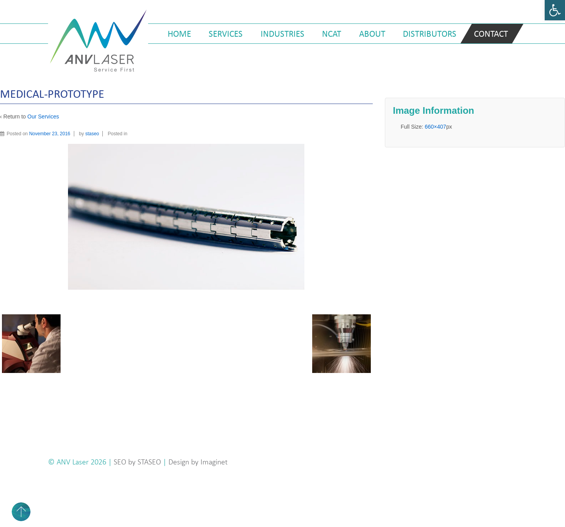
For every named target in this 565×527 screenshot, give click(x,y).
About (372, 33)
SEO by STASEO (137, 461)
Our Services (43, 116)
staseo (92, 133)
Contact (491, 33)
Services (226, 33)
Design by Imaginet (198, 461)
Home (179, 33)
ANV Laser (74, 461)
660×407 (435, 127)
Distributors (429, 33)
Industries (282, 33)
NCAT (331, 33)
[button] (555, 10)
